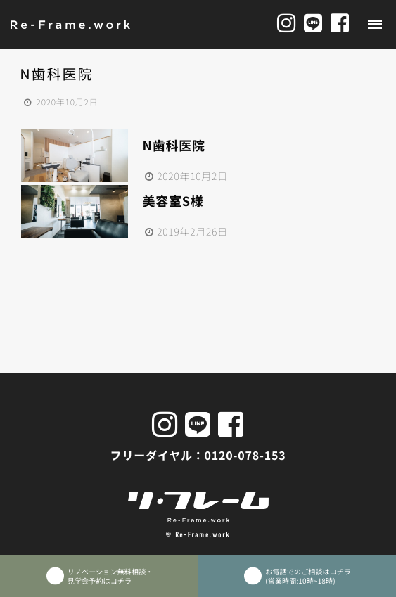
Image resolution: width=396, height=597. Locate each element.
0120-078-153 (245, 455)
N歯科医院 (173, 145)
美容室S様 (172, 201)
